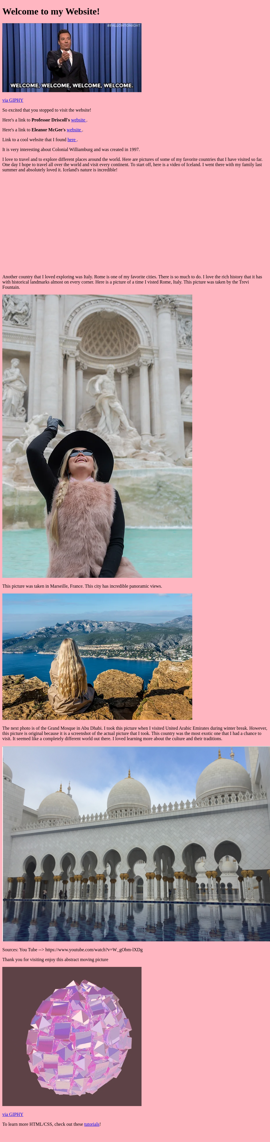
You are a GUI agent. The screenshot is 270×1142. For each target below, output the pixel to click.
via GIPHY (12, 100)
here (72, 139)
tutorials (91, 1124)
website (78, 119)
